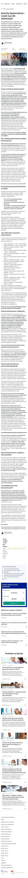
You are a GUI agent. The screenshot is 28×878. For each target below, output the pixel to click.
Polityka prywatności (6, 865)
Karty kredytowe (5, 839)
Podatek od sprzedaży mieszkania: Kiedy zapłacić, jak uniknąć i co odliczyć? (12, 744)
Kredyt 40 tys (4, 850)
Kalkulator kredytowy (6, 841)
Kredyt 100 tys (4, 855)
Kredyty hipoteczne (6, 834)
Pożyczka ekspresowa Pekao (8, 843)
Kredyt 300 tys (5, 827)
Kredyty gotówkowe (6, 829)
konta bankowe (8, 70)
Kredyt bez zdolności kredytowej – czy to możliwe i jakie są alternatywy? (12, 641)
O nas (2, 858)
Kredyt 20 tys (4, 846)
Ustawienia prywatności (7, 867)
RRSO (2, 819)
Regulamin (3, 862)
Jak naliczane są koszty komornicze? (13, 575)
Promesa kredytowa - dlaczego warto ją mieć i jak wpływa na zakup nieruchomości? (14, 693)
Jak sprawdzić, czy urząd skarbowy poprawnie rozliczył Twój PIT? (12, 668)
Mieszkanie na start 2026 (7, 822)
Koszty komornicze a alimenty (11, 576)
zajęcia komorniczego (19, 68)
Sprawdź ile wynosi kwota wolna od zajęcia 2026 (13, 183)
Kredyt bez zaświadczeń (7, 824)
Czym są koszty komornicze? (11, 568)
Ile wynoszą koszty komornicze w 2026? (14, 573)
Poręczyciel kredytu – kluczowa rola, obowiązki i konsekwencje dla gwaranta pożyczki (14, 614)
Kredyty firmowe (5, 836)
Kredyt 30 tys (4, 848)
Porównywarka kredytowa (7, 817)
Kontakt (3, 860)
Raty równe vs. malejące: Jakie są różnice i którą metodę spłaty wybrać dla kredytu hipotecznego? (13, 797)
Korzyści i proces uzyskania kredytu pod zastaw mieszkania (14, 623)
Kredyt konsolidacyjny (6, 831)
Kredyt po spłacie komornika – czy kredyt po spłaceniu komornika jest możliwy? (13, 134)
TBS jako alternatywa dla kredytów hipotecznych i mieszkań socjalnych (13, 719)
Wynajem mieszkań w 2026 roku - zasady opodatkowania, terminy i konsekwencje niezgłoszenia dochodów (14, 770)
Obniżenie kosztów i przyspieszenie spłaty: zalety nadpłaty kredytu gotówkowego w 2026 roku (13, 632)
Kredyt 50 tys (4, 853)
